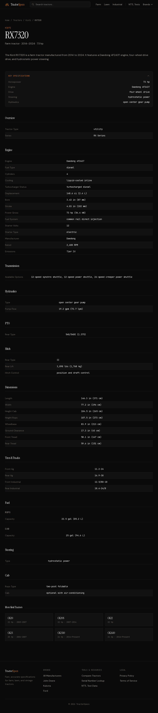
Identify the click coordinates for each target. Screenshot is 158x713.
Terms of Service (128, 680)
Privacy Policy (127, 675)
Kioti (28, 20)
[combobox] (60, 4)
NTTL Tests (134, 4)
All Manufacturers (52, 675)
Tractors (17, 20)
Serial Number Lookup (93, 680)
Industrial (117, 4)
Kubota (47, 685)
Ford (45, 690)
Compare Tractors (91, 675)
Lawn (107, 4)
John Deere (49, 680)
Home (7, 20)
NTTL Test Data (89, 685)
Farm (98, 4)
